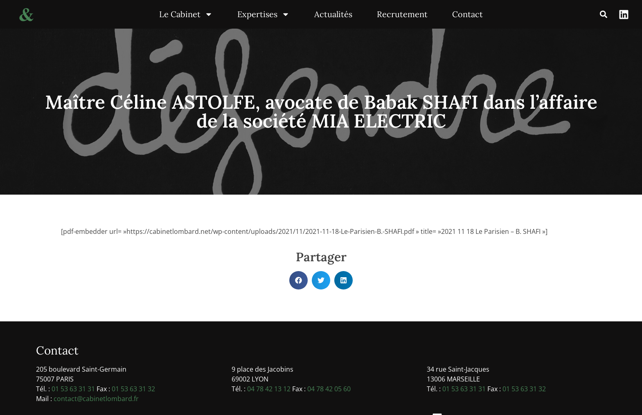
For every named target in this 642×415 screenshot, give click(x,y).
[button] (603, 14)
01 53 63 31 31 (73, 388)
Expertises (263, 14)
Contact (467, 14)
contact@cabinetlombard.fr (96, 398)
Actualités (333, 14)
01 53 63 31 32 (133, 388)
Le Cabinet (186, 14)
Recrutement (402, 14)
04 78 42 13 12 (269, 388)
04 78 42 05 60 (329, 388)
